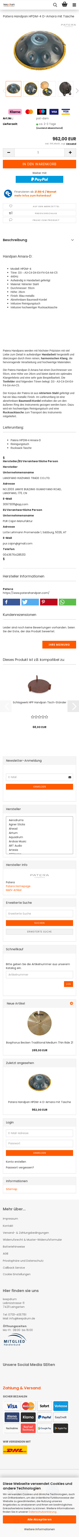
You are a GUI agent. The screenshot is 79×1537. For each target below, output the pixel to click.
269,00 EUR (39, 1050)
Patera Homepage (18, 886)
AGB (5, 1254)
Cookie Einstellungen (16, 1274)
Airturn (39, 833)
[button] (8, 152)
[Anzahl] (39, 152)
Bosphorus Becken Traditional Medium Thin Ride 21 (39, 1042)
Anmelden (39, 786)
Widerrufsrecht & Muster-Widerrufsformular (32, 1240)
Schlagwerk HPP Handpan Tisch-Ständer (39, 702)
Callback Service (14, 1268)
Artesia (39, 850)
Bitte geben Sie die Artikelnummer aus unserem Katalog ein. (38, 966)
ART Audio (39, 846)
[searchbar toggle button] (55, 5)
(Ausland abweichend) (49, 128)
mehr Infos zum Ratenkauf (32, 196)
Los (68, 984)
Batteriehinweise (14, 1247)
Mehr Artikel (13, 890)
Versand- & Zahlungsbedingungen (26, 1233)
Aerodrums (39, 820)
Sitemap (11, 1189)
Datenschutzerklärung (42, 1512)
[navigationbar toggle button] (74, 5)
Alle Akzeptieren (39, 1519)
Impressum (10, 1219)
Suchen (39, 923)
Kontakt (8, 1226)
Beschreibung (15, 239)
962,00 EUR (39, 1110)
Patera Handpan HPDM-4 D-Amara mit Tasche (39, 1102)
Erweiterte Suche (39, 931)
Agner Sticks (39, 824)
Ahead (39, 829)
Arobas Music (39, 841)
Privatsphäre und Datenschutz (23, 1261)
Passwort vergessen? (20, 1167)
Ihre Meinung (59, 645)
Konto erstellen (16, 1162)
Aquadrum (39, 837)
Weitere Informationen (39, 1529)
